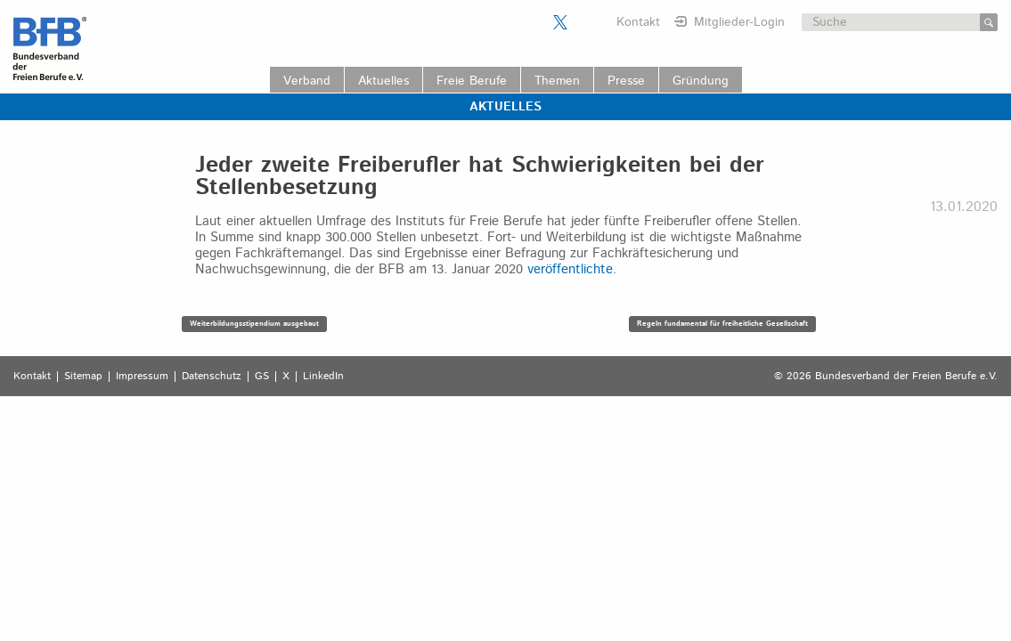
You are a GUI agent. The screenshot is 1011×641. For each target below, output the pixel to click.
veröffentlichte (570, 269)
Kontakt (638, 22)
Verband (306, 81)
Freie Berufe (471, 81)
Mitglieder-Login (739, 22)
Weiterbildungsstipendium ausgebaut (254, 324)
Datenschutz (211, 376)
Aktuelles (383, 81)
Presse (626, 81)
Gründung (701, 81)
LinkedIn (323, 376)
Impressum (142, 376)
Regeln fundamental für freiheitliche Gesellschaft (722, 324)
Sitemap (83, 376)
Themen (557, 81)
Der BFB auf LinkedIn (582, 22)
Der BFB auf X (560, 22)
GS (262, 376)
